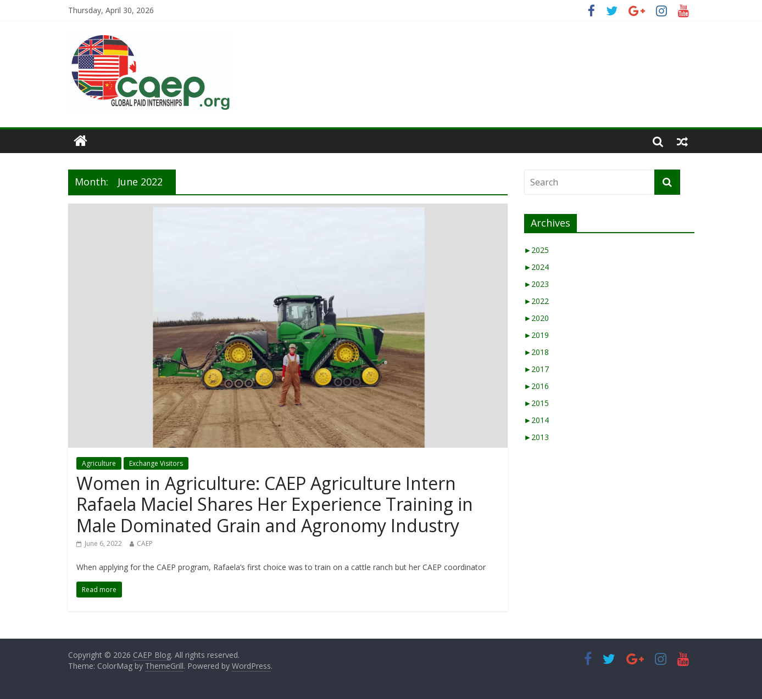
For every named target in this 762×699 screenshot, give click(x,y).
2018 (536, 352)
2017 (536, 369)
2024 (536, 267)
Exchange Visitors (156, 463)
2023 (536, 284)
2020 (536, 318)
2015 (536, 403)
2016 (536, 386)
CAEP (145, 543)
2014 (536, 420)
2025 (536, 250)
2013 (536, 437)
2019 (536, 335)
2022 (536, 301)
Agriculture (99, 463)
